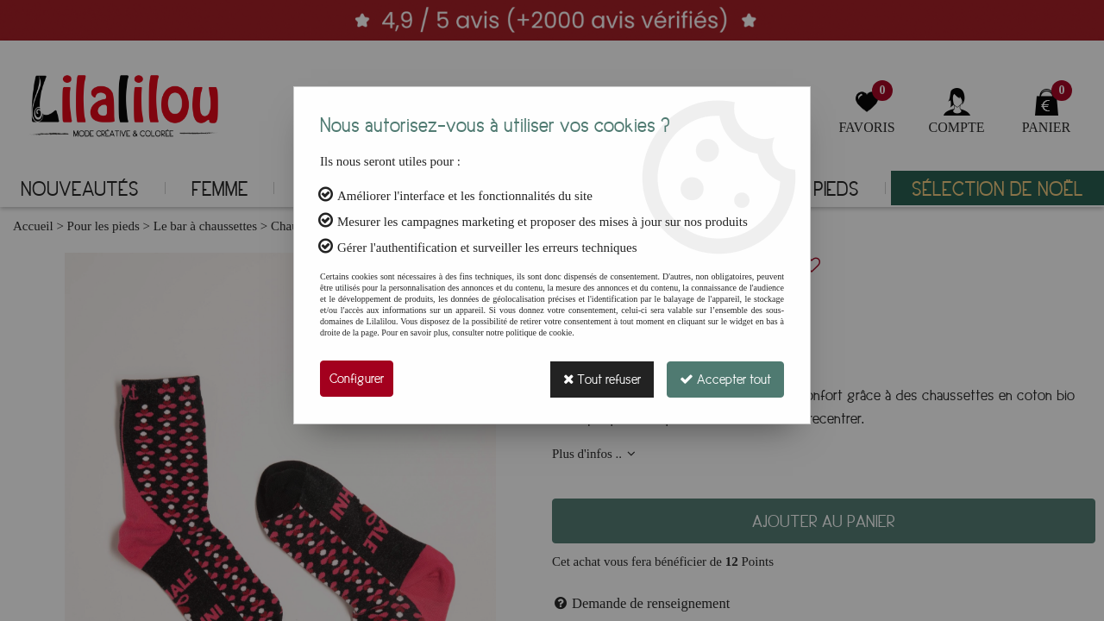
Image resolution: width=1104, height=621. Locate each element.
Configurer (356, 378)
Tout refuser (599, 378)
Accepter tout (724, 378)
